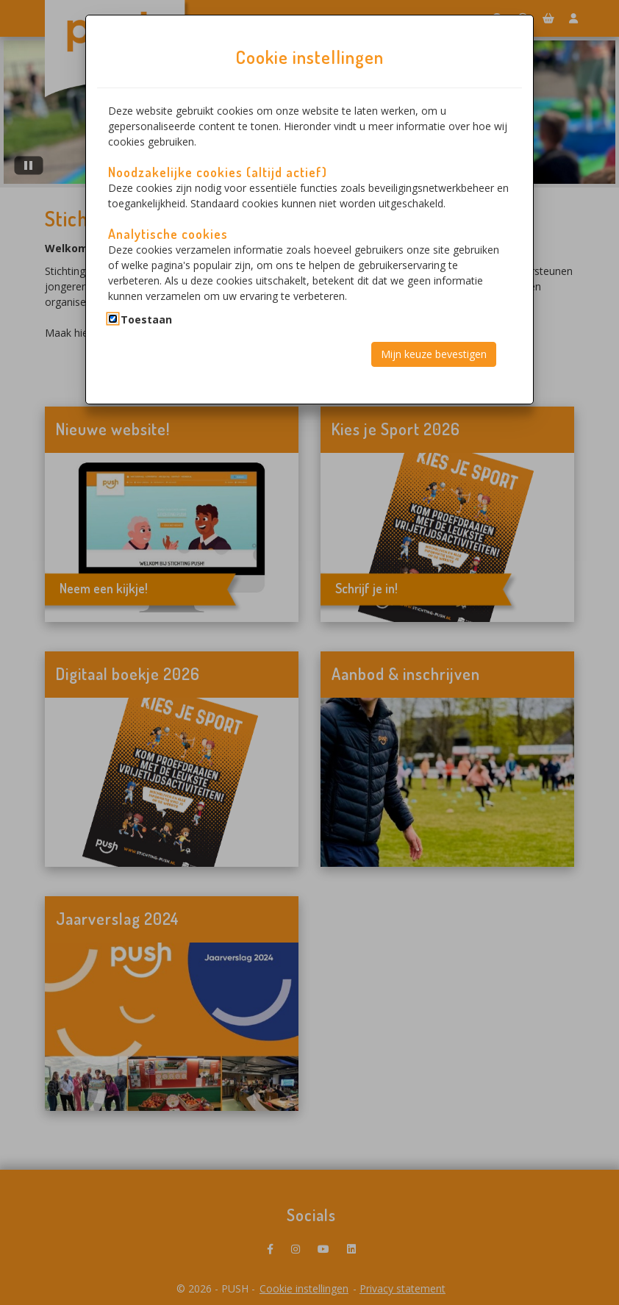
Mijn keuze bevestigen (434, 354)
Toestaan (146, 319)
